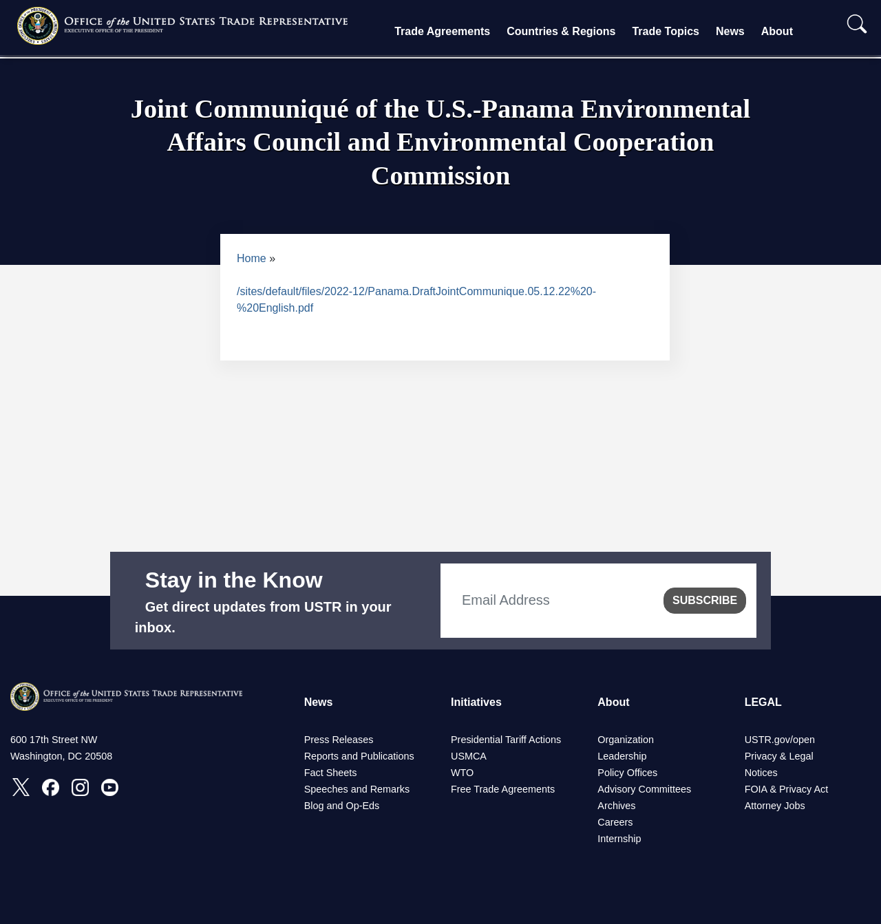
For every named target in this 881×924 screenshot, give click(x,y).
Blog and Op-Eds (342, 805)
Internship (619, 838)
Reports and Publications (359, 756)
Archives (616, 805)
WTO (462, 772)
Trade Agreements (442, 31)
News (730, 31)
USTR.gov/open (780, 739)
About (777, 31)
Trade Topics (665, 31)
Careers (615, 822)
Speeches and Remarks (357, 789)
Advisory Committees (644, 789)
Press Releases (339, 739)
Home (251, 258)
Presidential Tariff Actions (506, 739)
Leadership (621, 756)
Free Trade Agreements (503, 789)
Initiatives (476, 702)
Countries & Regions (561, 31)
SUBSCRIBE (704, 600)
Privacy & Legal (779, 756)
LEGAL (763, 702)
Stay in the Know (234, 580)
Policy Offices (627, 772)
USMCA (469, 756)
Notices (761, 772)
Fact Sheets (330, 772)
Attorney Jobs (775, 805)
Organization (625, 739)
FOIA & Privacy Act (787, 789)
